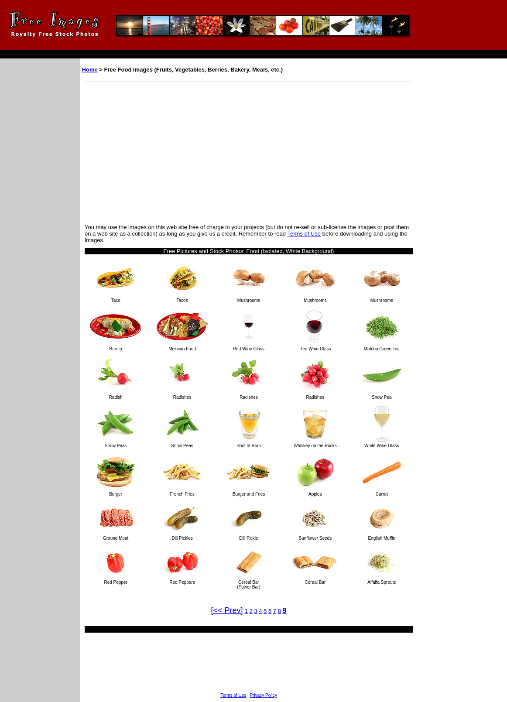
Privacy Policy (263, 695)
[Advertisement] (158, 150)
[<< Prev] (227, 610)
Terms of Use (304, 233)
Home (90, 69)
